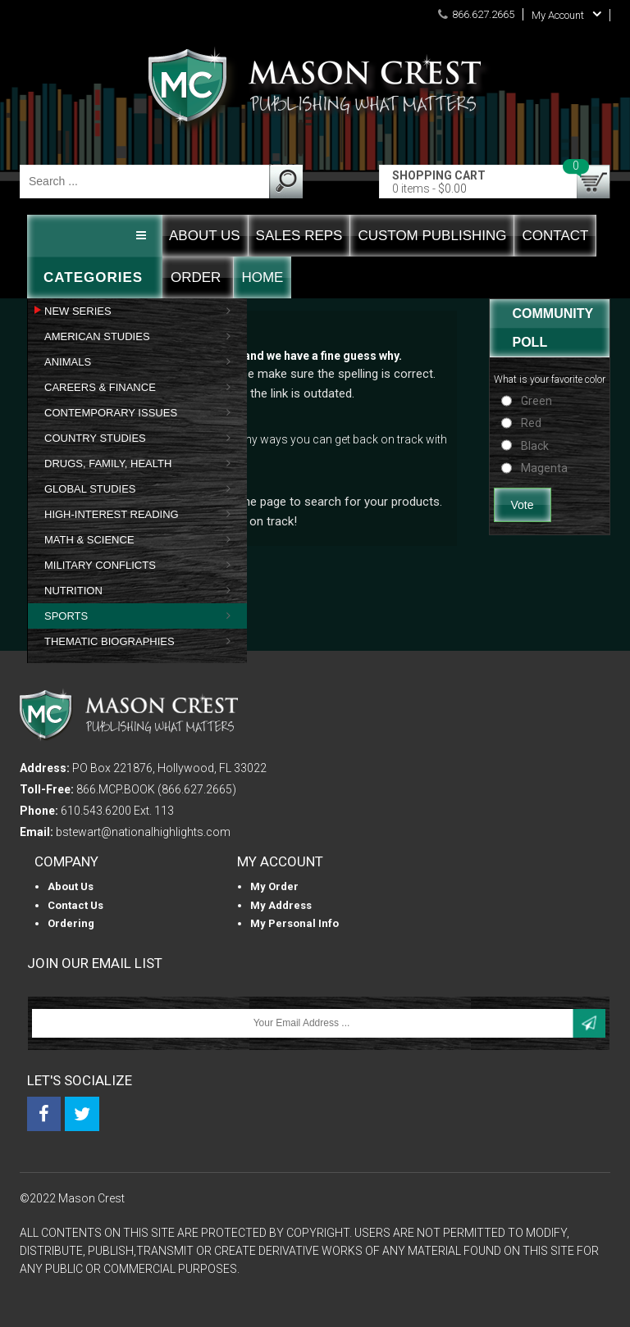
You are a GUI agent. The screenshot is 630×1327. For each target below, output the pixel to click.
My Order (274, 886)
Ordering (71, 923)
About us (71, 886)
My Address (281, 905)
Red (531, 422)
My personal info (294, 923)
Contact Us (75, 905)
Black (535, 445)
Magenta (544, 468)
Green (536, 400)
